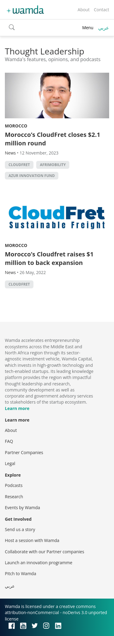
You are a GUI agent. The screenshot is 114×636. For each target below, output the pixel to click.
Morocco (16, 126)
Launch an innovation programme (38, 562)
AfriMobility (53, 164)
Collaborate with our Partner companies (44, 551)
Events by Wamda (22, 507)
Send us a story (20, 529)
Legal (10, 463)
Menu (87, 27)
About (83, 9)
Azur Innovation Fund (32, 175)
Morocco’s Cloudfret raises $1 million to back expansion (49, 258)
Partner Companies (24, 452)
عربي (103, 27)
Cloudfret (19, 164)
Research (14, 496)
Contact (101, 9)
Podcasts (13, 485)
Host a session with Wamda (32, 540)
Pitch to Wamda (20, 573)
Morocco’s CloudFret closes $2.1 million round (52, 138)
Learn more (17, 408)
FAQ (9, 441)
